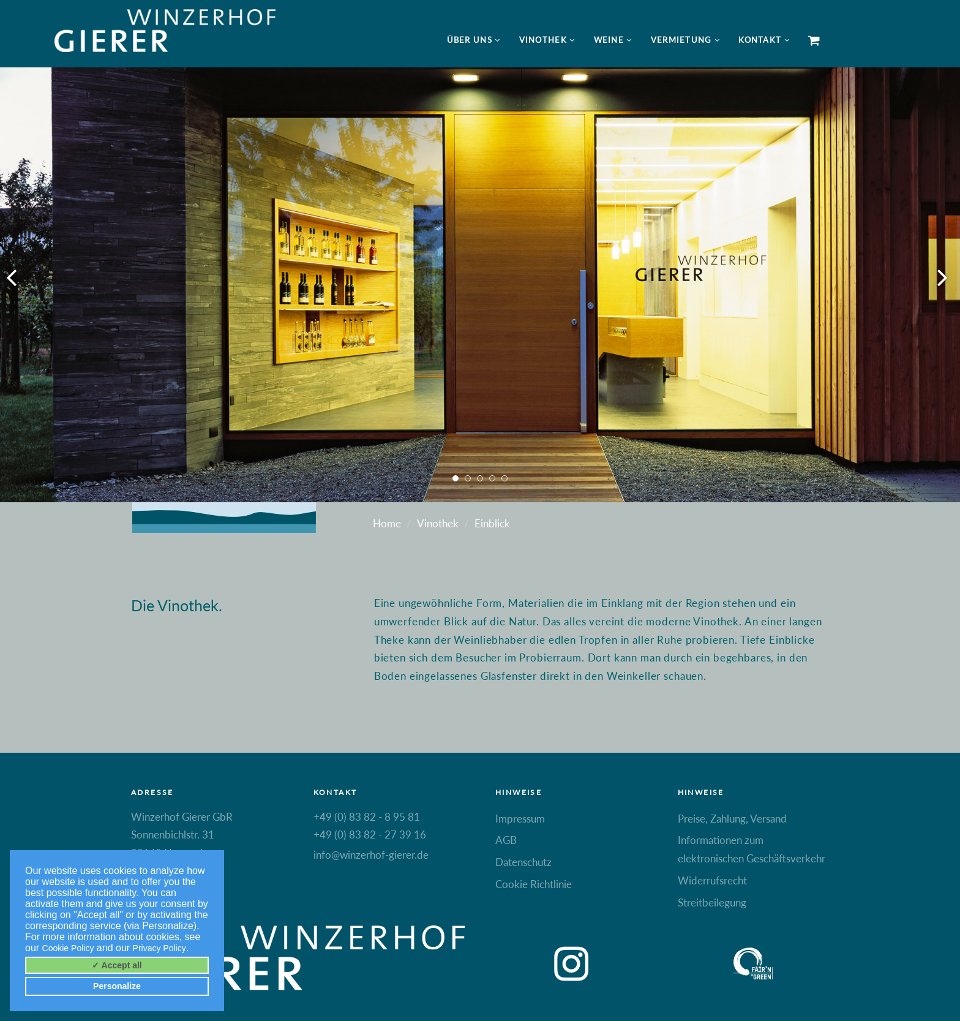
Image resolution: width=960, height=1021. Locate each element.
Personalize (117, 986)
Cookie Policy (68, 948)
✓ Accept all (117, 965)
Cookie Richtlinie (533, 884)
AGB (506, 840)
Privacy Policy (159, 948)
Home (387, 523)
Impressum (520, 818)
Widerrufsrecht (712, 880)
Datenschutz (523, 862)
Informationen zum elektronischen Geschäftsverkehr (751, 849)
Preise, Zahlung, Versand (732, 818)
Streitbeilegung (712, 902)
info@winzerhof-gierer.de (371, 854)
